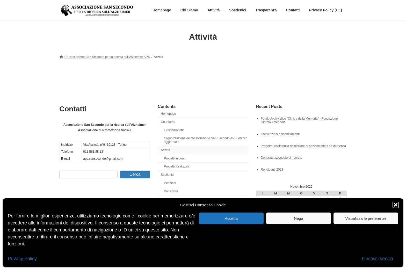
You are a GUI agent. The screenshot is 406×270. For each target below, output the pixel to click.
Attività (165, 150)
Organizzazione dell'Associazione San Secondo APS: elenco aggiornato (206, 140)
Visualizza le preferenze (366, 218)
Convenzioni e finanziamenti (280, 134)
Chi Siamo (168, 121)
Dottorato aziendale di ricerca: (281, 157)
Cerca (135, 174)
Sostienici (167, 175)
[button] (395, 204)
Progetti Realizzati (176, 166)
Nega (298, 218)
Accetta (231, 218)
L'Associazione (174, 130)
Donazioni (171, 191)
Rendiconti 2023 (272, 169)
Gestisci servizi (377, 258)
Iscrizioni (170, 183)
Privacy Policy (22, 258)
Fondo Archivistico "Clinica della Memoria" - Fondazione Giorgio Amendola (299, 120)
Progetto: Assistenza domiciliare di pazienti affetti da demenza (303, 146)
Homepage (168, 113)
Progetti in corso (175, 158)
